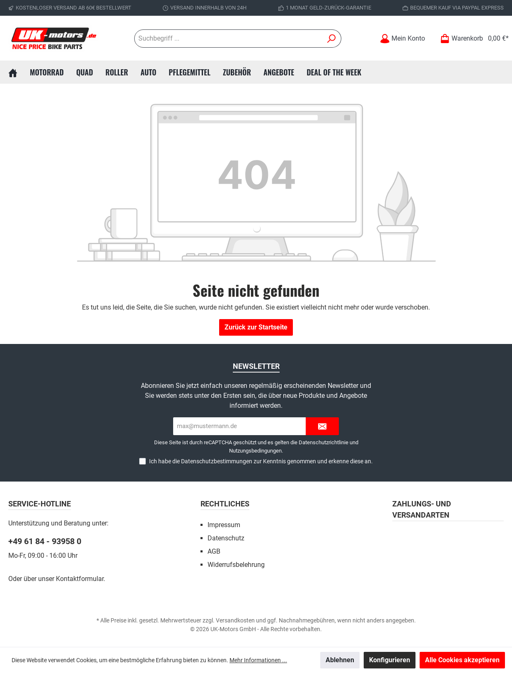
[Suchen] (331, 38)
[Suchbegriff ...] (228, 38)
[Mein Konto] (402, 38)
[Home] (19, 72)
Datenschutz (226, 538)
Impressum (224, 525)
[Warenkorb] (472, 38)
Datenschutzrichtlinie (323, 442)
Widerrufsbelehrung (236, 565)
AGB (214, 551)
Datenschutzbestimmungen (216, 461)
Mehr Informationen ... (258, 660)
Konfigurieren (389, 660)
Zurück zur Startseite (256, 327)
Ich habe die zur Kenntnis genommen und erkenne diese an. (261, 461)
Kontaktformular (80, 579)
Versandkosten (235, 620)
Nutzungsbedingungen (255, 451)
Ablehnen (340, 660)
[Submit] (322, 426)
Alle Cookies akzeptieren (462, 660)
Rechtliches (224, 503)
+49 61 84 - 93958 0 (44, 541)
